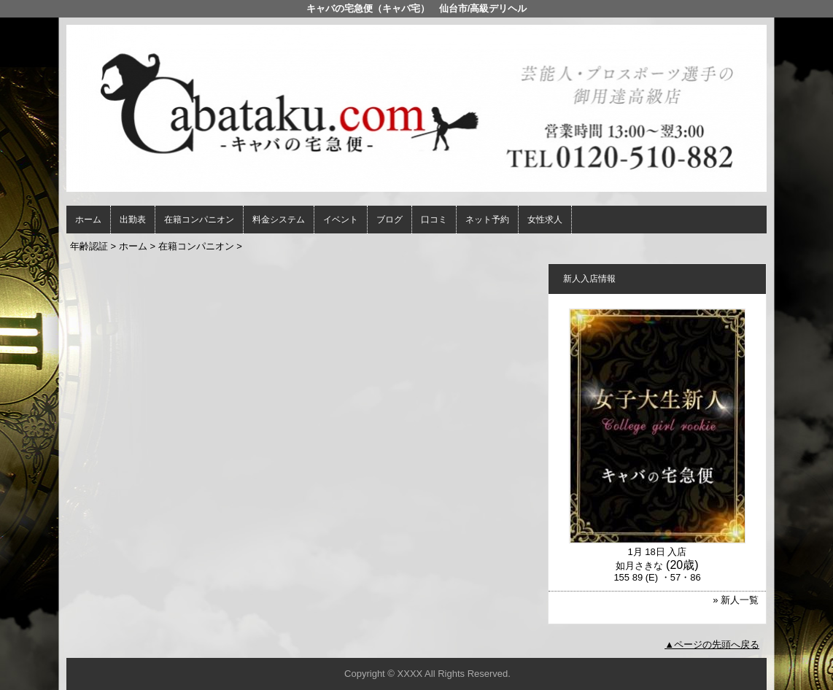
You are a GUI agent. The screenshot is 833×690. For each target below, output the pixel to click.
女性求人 (544, 219)
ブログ (389, 219)
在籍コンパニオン (199, 219)
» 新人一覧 (736, 599)
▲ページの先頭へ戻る (712, 644)
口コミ (434, 219)
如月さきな (639, 565)
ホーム (88, 219)
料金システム (278, 219)
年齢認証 (89, 246)
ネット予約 (487, 219)
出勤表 (133, 219)
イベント (340, 219)
